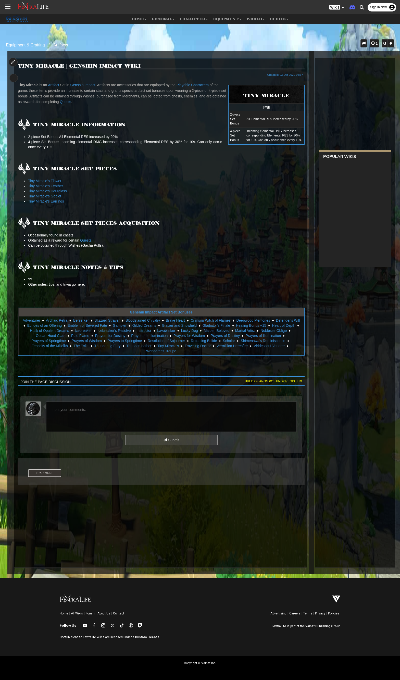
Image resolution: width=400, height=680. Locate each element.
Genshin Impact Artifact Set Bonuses (161, 312)
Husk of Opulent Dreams (49, 331)
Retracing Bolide (204, 341)
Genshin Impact (83, 85)
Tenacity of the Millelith (50, 346)
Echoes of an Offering (44, 325)
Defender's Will (288, 320)
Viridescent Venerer (269, 346)
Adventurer (31, 320)
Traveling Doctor (197, 346)
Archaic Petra (56, 320)
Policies (333, 613)
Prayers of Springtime (48, 341)
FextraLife (278, 626)
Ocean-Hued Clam (50, 336)
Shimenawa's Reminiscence (263, 341)
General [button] (163, 19)
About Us (103, 613)
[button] (337, 7)
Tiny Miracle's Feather (46, 186)
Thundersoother (138, 346)
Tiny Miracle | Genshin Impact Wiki (80, 66)
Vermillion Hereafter (232, 346)
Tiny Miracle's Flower (46, 181)
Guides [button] (279, 19)
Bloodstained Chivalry (142, 320)
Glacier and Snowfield (179, 325)
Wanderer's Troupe (161, 351)
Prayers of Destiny (225, 336)
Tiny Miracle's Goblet (45, 196)
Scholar (229, 341)
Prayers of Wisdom (86, 341)
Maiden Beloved (216, 331)
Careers (295, 613)
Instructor (143, 331)
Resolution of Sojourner (166, 341)
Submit (171, 440)
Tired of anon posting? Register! (272, 381)
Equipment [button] (227, 19)
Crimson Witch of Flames (210, 320)
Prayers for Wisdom (189, 336)
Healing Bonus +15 (251, 325)
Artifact (54, 85)
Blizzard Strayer (107, 320)
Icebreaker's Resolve (114, 331)
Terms (307, 613)
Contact (118, 613)
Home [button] (139, 19)
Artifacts (60, 45)
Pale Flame (80, 336)
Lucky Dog (189, 331)
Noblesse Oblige (273, 331)
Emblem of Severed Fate (87, 325)
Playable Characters (194, 85)
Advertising (278, 613)
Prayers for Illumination (149, 336)
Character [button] (194, 19)
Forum (90, 613)
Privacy (320, 613)
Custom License (147, 637)
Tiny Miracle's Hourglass (48, 191)
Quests (81, 102)
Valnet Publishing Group (322, 626)
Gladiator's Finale (216, 325)
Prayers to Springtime (124, 341)
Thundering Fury (107, 346)
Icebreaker (83, 331)
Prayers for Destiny (110, 336)
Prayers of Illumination (263, 336)
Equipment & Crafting (25, 45)
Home (64, 613)
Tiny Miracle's (168, 346)
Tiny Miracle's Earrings (47, 201)
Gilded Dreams (144, 325)
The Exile (80, 346)
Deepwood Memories (253, 320)
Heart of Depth (283, 325)
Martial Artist (245, 331)
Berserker (81, 320)
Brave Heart (175, 320)
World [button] (255, 19)
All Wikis (77, 613)
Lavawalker (166, 331)
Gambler (120, 325)
